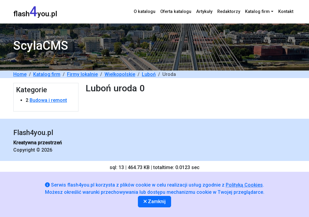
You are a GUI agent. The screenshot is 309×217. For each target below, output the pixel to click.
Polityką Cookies (244, 185)
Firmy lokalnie (82, 74)
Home (20, 74)
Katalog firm (46, 74)
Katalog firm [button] (257, 11)
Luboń (149, 74)
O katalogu (144, 11)
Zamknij (155, 201)
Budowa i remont (48, 100)
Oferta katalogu (175, 11)
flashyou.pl (35, 12)
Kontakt (285, 11)
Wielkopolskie (119, 74)
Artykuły (204, 11)
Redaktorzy (228, 11)
